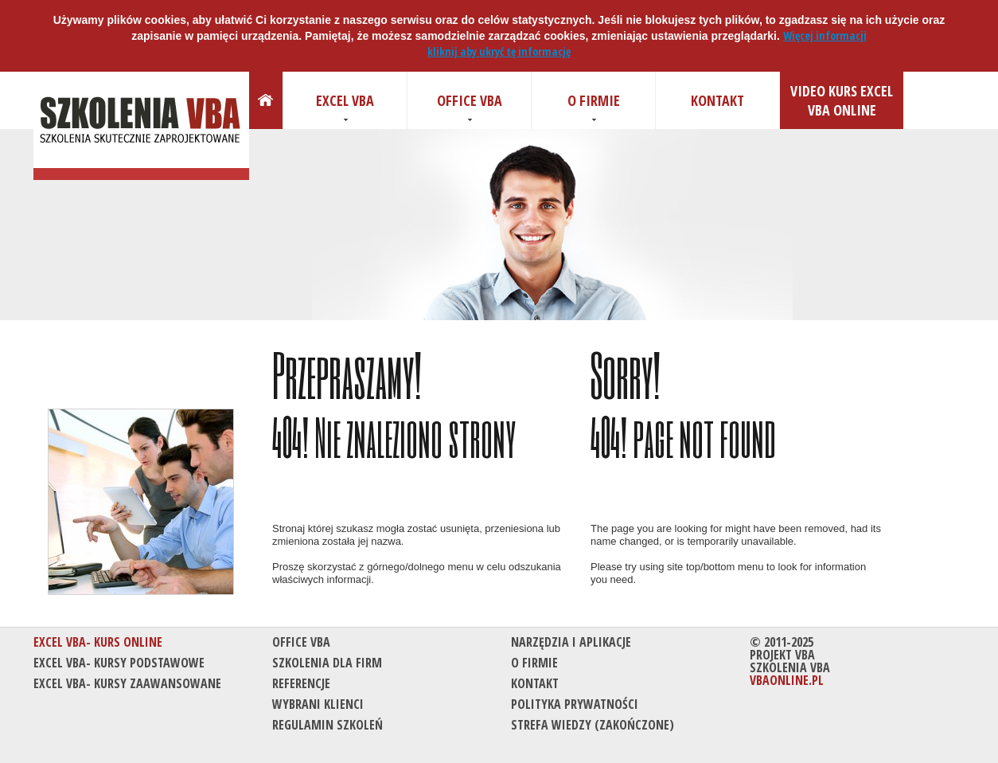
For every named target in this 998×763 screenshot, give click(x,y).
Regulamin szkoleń (327, 725)
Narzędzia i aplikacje (571, 642)
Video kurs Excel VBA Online (841, 100)
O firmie (593, 100)
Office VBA (469, 100)
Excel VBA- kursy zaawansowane (127, 683)
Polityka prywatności (574, 704)
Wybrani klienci (318, 704)
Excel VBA (345, 100)
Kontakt (717, 100)
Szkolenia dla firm (327, 662)
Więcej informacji (825, 35)
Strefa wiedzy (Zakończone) (592, 725)
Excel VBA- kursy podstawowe (119, 662)
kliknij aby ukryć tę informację (499, 51)
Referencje (301, 683)
